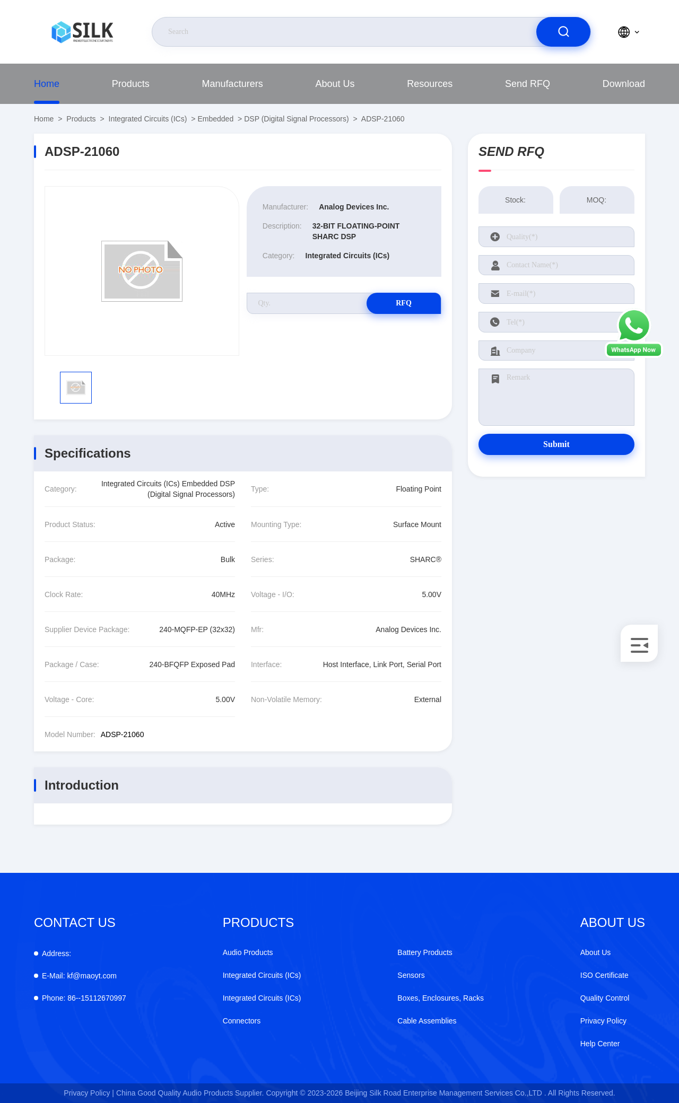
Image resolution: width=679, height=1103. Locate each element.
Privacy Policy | (89, 1093)
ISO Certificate (604, 975)
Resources (429, 83)
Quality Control (605, 998)
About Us (334, 83)
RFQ (404, 303)
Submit (556, 444)
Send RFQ (527, 83)
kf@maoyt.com (79, 975)
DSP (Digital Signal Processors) (296, 119)
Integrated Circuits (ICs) (148, 119)
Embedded (215, 119)
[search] (563, 32)
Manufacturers (232, 83)
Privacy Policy (603, 1021)
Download (624, 83)
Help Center (600, 1043)
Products (131, 83)
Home (46, 83)
